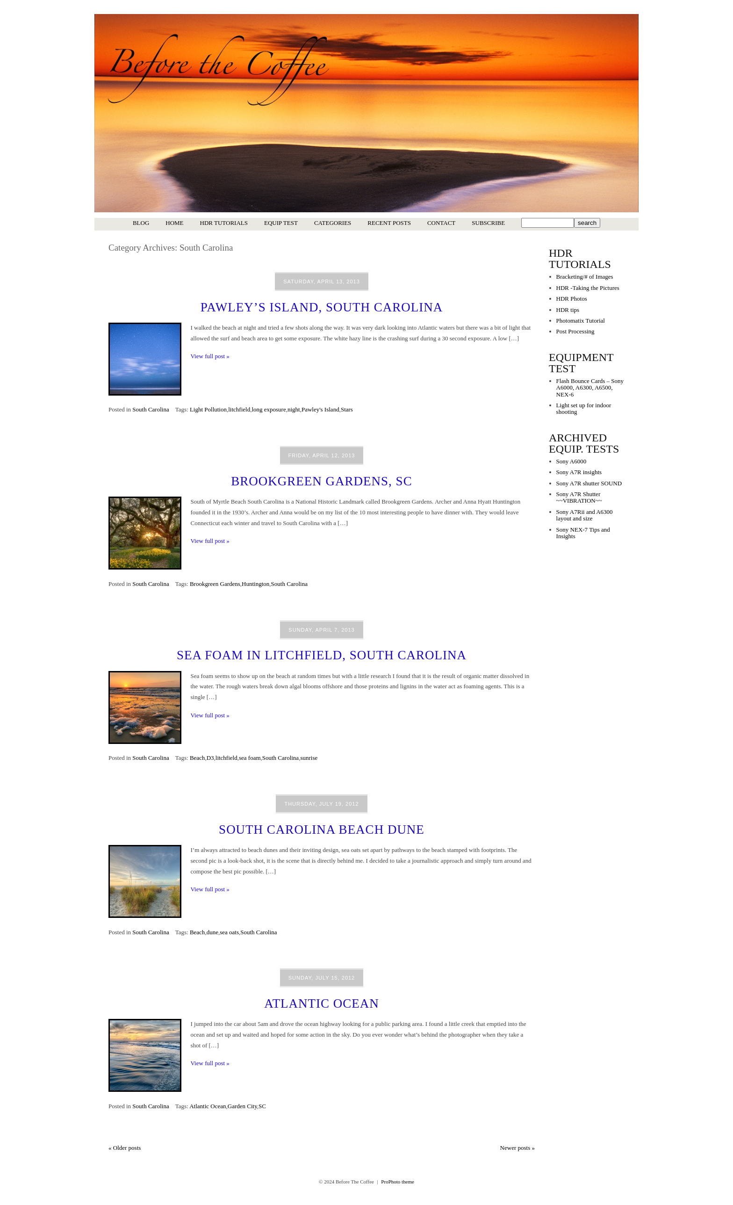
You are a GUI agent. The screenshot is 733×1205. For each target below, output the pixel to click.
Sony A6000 (571, 461)
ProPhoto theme (397, 1181)
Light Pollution (208, 409)
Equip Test (281, 223)
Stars (347, 409)
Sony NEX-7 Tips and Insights (583, 533)
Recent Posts (389, 223)
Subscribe (488, 223)
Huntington (255, 583)
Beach (197, 757)
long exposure (269, 409)
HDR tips (567, 309)
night (293, 409)
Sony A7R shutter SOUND (589, 483)
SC (262, 1106)
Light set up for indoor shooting (583, 408)
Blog (141, 223)
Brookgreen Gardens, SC (321, 481)
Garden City (242, 1106)
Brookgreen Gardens (215, 583)
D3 (210, 757)
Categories (332, 223)
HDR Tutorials (224, 223)
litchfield (239, 409)
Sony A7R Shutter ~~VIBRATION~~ (579, 497)
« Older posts (124, 1147)
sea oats (229, 932)
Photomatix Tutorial (580, 320)
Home (174, 223)
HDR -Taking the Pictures (587, 287)
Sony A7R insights (579, 472)
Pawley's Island (320, 409)
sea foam (250, 757)
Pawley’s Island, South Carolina (322, 307)
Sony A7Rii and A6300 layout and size (584, 515)
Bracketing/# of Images (584, 276)
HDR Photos (571, 298)
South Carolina (150, 409)
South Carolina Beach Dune (321, 830)
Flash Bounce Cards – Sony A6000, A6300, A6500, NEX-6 (590, 387)
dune (212, 932)
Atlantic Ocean (321, 1003)
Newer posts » (517, 1147)
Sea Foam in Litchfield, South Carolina (322, 655)
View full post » (210, 356)
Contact (441, 223)
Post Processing (575, 331)
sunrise (308, 757)
